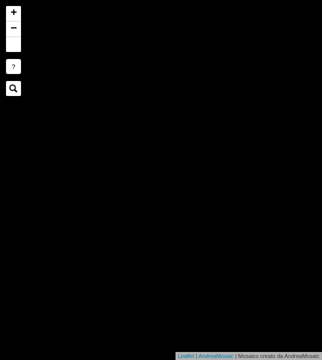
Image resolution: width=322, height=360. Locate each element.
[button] (13, 44)
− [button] (13, 29)
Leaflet (186, 356)
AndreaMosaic (216, 356)
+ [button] (13, 13)
